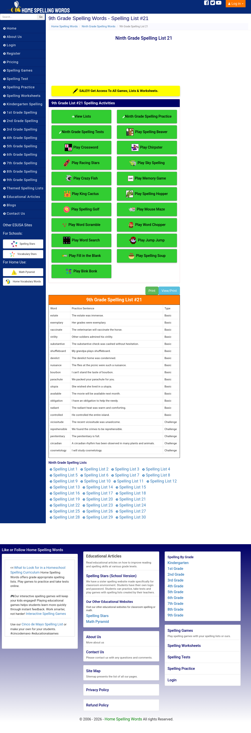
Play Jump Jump (147, 240)
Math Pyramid (97, 621)
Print (151, 291)
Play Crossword (81, 147)
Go (41, 16)
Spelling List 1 (64, 469)
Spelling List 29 (98, 517)
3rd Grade (176, 580)
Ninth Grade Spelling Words (98, 26)
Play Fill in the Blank (81, 256)
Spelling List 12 (161, 481)
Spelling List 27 (131, 511)
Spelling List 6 (94, 475)
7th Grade (175, 603)
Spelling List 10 (95, 481)
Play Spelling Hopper (147, 194)
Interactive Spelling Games (46, 614)
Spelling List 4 (156, 469)
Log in (235, 4)
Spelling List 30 (131, 517)
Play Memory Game (147, 178)
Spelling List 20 (98, 499)
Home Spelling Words (64, 26)
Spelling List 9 (64, 481)
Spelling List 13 (65, 487)
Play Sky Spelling (147, 163)
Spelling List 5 (64, 475)
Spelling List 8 (156, 475)
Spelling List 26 (98, 511)
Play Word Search (81, 240)
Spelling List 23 (98, 505)
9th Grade (175, 615)
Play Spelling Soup (147, 256)
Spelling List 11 (128, 481)
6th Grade (175, 598)
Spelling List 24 (131, 505)
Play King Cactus (81, 194)
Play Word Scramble (81, 225)
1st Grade (175, 568)
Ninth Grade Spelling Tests (81, 132)
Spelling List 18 (131, 493)
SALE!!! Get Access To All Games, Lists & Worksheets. (115, 91)
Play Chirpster (146, 147)
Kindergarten (178, 563)
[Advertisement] (82, 57)
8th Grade (175, 609)
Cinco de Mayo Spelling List (42, 624)
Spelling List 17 (98, 493)
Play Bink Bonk (81, 271)
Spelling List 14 (98, 487)
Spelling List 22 (65, 505)
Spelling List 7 (125, 475)
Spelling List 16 (65, 493)
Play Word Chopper (147, 225)
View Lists (81, 116)
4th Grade (175, 586)
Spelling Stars (97, 616)
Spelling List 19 (65, 499)
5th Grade (175, 592)
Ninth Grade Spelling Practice (147, 116)
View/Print (169, 291)
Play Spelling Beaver (146, 132)
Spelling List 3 (125, 469)
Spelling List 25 (65, 511)
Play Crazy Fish (81, 178)
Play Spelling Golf (81, 209)
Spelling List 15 (131, 487)
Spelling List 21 (131, 499)
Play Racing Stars (81, 163)
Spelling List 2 (94, 469)
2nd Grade (176, 574)
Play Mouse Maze (147, 209)
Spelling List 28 (65, 517)
